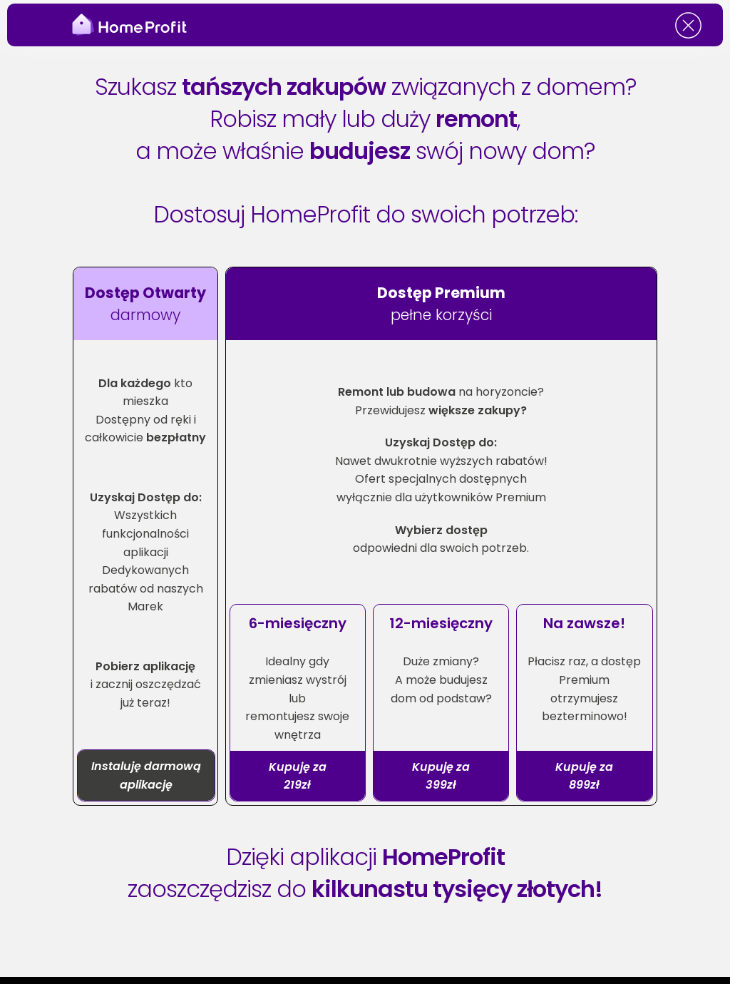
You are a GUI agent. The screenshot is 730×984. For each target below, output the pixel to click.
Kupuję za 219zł (298, 776)
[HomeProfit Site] (134, 25)
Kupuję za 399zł (441, 776)
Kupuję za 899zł (584, 776)
